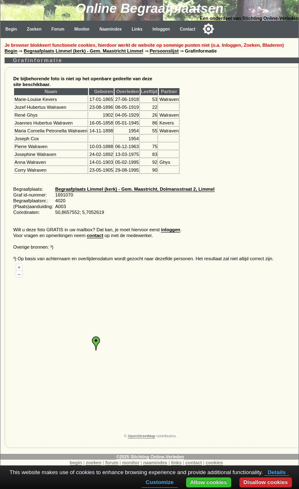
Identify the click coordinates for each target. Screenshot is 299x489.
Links (137, 29)
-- (19, 273)
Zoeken (34, 29)
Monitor (82, 29)
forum (112, 462)
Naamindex (111, 29)
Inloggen (161, 29)
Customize (159, 482)
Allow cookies (208, 482)
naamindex (155, 462)
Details (277, 472)
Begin (11, 29)
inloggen (170, 229)
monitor (130, 462)
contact (95, 235)
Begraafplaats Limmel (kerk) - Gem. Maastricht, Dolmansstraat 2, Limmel (134, 189)
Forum (57, 29)
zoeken (93, 462)
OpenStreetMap (141, 436)
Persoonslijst (164, 50)
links (176, 462)
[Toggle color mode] (208, 29)
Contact (188, 29)
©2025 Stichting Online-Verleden (150, 456)
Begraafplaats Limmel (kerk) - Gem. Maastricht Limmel (83, 50)
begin (76, 462)
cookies (214, 462)
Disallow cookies (266, 482)
